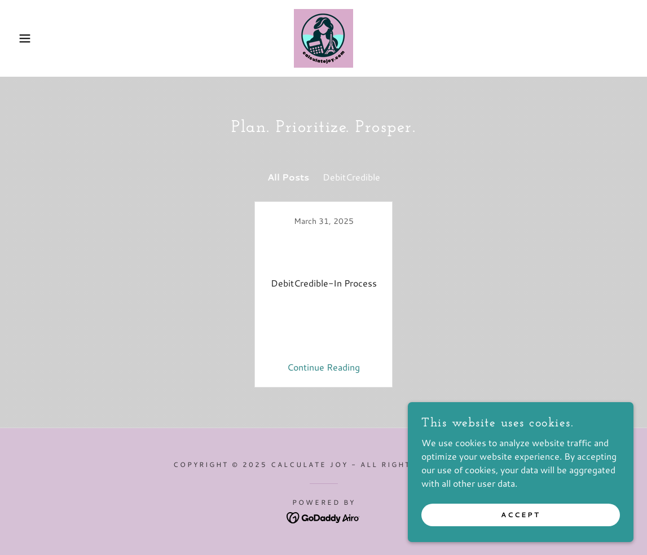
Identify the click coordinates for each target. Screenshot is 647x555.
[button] (32, 38)
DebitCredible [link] (351, 176)
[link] (323, 36)
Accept (520, 514)
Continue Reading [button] (323, 366)
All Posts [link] (288, 176)
